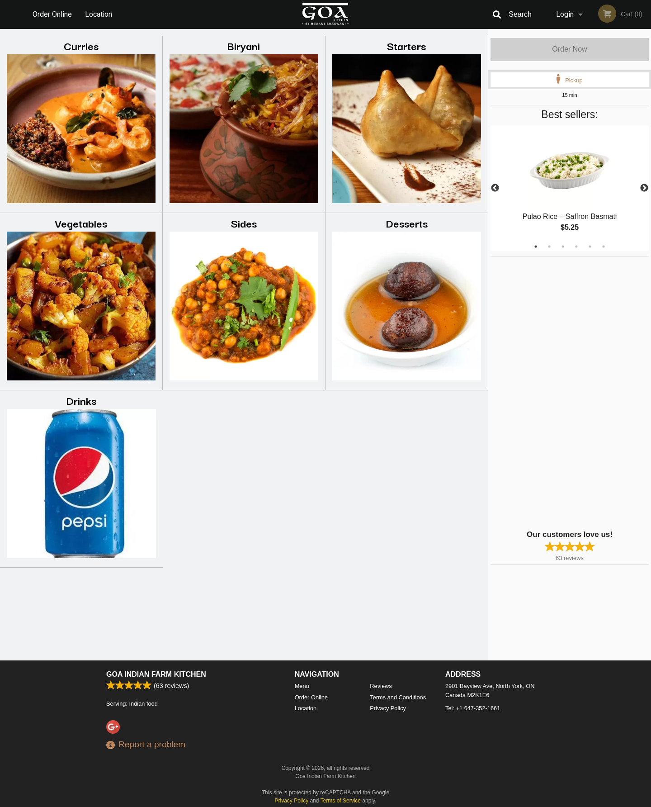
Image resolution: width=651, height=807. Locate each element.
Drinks (81, 400)
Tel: (472, 708)
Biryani (243, 45)
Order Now (569, 49)
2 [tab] (549, 246)
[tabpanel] (569, 188)
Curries (81, 45)
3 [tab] (562, 246)
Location (98, 14)
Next (644, 188)
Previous (495, 188)
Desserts (407, 222)
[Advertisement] (547, 392)
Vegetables (81, 222)
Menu (302, 686)
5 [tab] (589, 246)
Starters (406, 45)
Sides (244, 222)
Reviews (381, 686)
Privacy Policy (388, 708)
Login (565, 14)
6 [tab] (603, 246)
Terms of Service (341, 801)
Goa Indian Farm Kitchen (156, 674)
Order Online (52, 14)
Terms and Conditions (398, 697)
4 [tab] (576, 246)
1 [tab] (535, 246)
